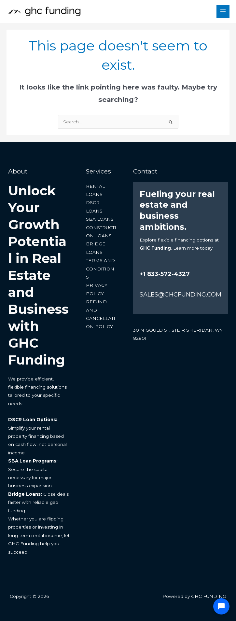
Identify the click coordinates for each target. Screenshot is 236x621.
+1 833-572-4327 (165, 274)
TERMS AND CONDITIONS (100, 269)
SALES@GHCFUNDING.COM (180, 294)
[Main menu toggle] (223, 11)
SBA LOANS (100, 219)
